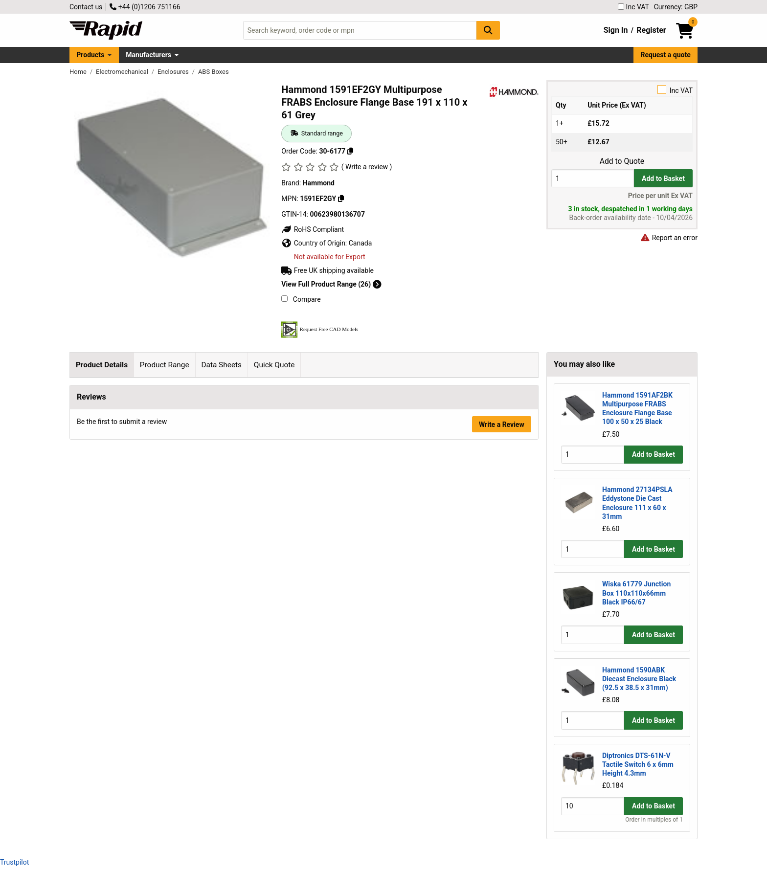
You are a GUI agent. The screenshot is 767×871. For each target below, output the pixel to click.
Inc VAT (633, 6)
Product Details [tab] (102, 364)
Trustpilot (14, 862)
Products (90, 55)
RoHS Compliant (312, 229)
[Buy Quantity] (592, 178)
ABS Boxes (213, 71)
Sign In (616, 30)
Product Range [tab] (164, 364)
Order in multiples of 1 (654, 819)
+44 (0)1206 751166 (145, 7)
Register (651, 30)
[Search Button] (488, 30)
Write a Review (501, 706)
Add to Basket (663, 178)
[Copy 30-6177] (350, 151)
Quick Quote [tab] (274, 364)
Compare (300, 299)
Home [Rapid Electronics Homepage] (78, 71)
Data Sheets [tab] (221, 364)
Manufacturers (148, 55)
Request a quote (666, 55)
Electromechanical (123, 71)
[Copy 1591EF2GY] (341, 198)
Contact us (85, 7)
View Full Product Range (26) (331, 284)
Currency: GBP (676, 6)
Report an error (669, 237)
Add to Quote (622, 161)
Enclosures (174, 71)
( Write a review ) (366, 166)
